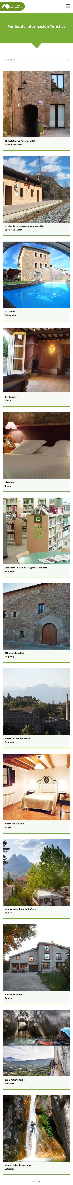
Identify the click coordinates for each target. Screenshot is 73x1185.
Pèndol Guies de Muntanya (18, 1165)
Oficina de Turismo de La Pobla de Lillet (24, 226)
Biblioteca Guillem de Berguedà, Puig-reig (26, 567)
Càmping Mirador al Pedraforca (20, 909)
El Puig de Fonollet (14, 653)
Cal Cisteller (11, 396)
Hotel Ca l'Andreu (13, 994)
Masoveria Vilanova (14, 823)
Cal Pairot (10, 311)
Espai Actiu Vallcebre (15, 1079)
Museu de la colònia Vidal (17, 738)
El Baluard (10, 482)
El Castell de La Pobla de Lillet (20, 140)
